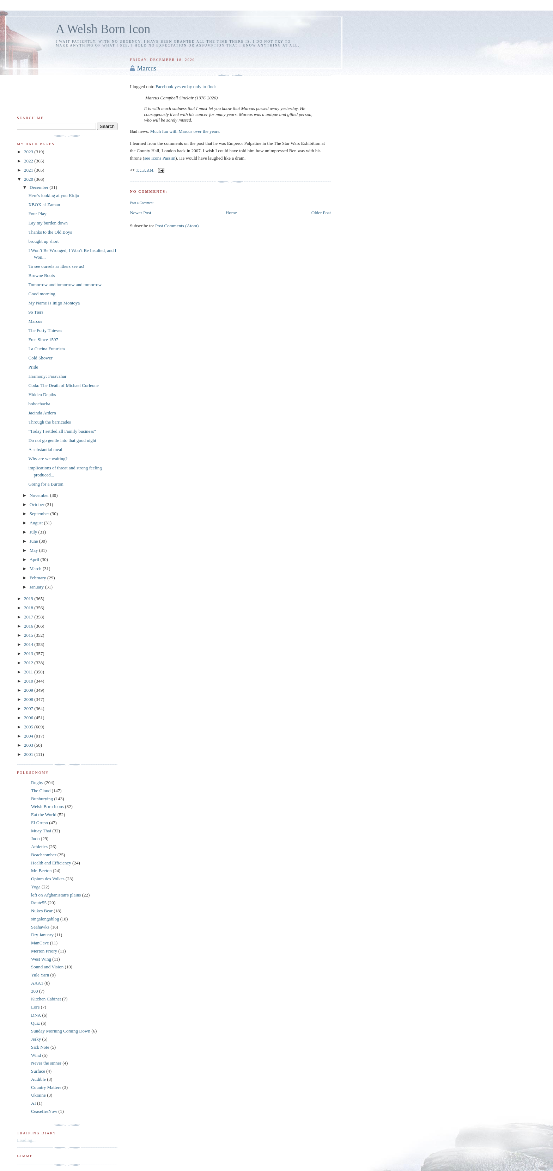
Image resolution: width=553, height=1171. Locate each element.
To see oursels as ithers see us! (56, 266)
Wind (36, 1055)
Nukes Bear (42, 910)
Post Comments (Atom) (177, 225)
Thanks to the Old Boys (50, 232)
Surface (38, 1071)
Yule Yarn (40, 975)
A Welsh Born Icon (103, 29)
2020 (29, 179)
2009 (29, 690)
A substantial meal (45, 449)
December (40, 187)
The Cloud (40, 790)
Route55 (39, 902)
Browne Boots (41, 275)
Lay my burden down (48, 223)
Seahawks (40, 927)
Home (231, 212)
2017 (29, 617)
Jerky (36, 1039)
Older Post (321, 212)
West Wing (41, 959)
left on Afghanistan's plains (56, 895)
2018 (29, 607)
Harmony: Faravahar (47, 376)
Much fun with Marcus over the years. (185, 131)
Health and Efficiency (51, 862)
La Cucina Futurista (46, 348)
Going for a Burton (45, 484)
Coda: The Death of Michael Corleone (63, 385)
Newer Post (140, 212)
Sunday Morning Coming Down (60, 1031)
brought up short (43, 241)
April (35, 559)
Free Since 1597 (43, 339)
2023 (29, 151)
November (40, 495)
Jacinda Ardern (42, 412)
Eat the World (43, 814)
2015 (29, 635)
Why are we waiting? (47, 458)
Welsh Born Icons (47, 806)
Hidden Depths (42, 394)
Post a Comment (141, 203)
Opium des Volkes (48, 878)
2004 (29, 736)
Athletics (39, 846)
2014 (29, 644)
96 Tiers (35, 312)
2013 (29, 653)
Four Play (37, 213)
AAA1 (37, 983)
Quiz (35, 1023)
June (34, 541)
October (37, 504)
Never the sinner (46, 1063)
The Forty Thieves (45, 330)
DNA (36, 1015)
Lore (35, 1007)
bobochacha (39, 403)
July (34, 532)
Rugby (37, 782)
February (38, 577)
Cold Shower (40, 357)
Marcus (146, 68)
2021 (29, 170)
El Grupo (39, 822)
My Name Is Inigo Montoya (54, 303)
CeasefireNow (44, 1111)
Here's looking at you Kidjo (53, 195)
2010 (29, 681)
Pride (33, 367)
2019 (29, 598)
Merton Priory (44, 951)
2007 (29, 708)
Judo (35, 838)
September (40, 513)
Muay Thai (41, 830)
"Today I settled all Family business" (62, 431)
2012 (29, 662)
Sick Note (40, 1047)
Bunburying (42, 798)
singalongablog (45, 919)
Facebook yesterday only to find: (186, 86)
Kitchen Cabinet (46, 998)
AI (33, 1103)
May (34, 550)
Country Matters (46, 1087)
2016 (29, 626)
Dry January (42, 934)
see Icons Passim (159, 158)
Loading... (26, 1140)
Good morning (41, 293)
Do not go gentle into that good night (62, 440)
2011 (29, 671)
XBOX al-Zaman (44, 204)
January (37, 587)
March (36, 568)
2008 (29, 699)
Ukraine (38, 1095)
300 (34, 991)
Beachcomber (43, 854)
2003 (29, 745)
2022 (29, 161)
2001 (29, 754)
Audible (38, 1079)
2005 (29, 726)
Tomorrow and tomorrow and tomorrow (65, 284)
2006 (29, 717)
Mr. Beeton (41, 870)
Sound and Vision (47, 966)
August (37, 522)
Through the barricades (49, 422)
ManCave (40, 942)
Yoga (36, 886)
